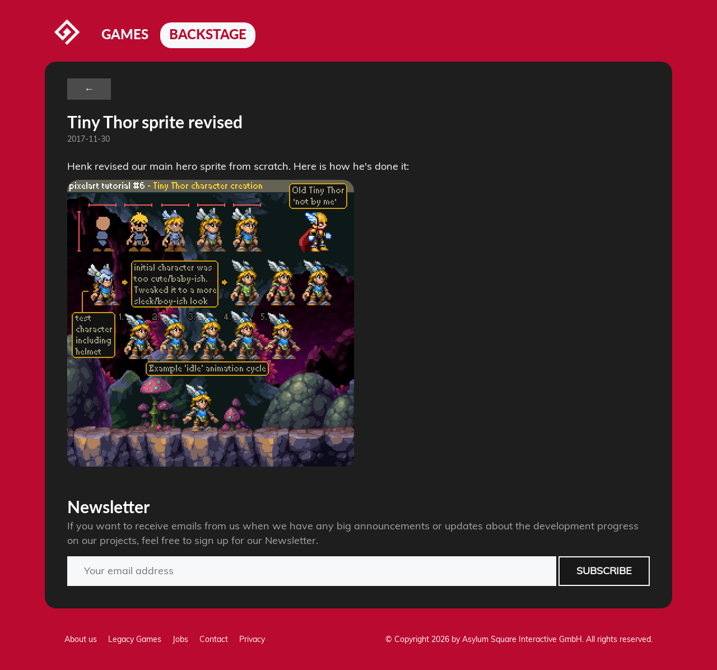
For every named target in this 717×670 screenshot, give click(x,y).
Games (124, 34)
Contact (213, 639)
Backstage (207, 34)
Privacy (252, 639)
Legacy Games (134, 639)
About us (80, 639)
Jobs (180, 639)
